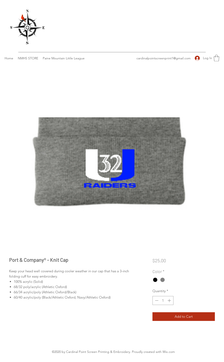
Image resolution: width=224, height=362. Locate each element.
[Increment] (170, 300)
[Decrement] (156, 300)
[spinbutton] (163, 300)
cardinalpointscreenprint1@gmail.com (163, 58)
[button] (216, 58)
